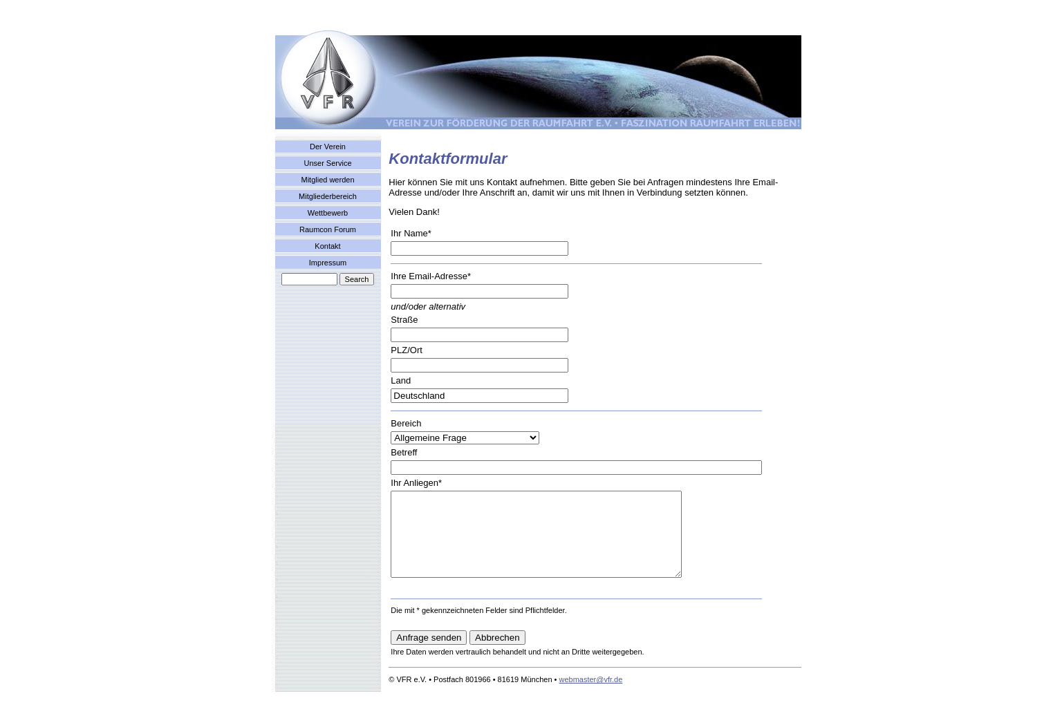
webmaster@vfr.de (590, 696)
